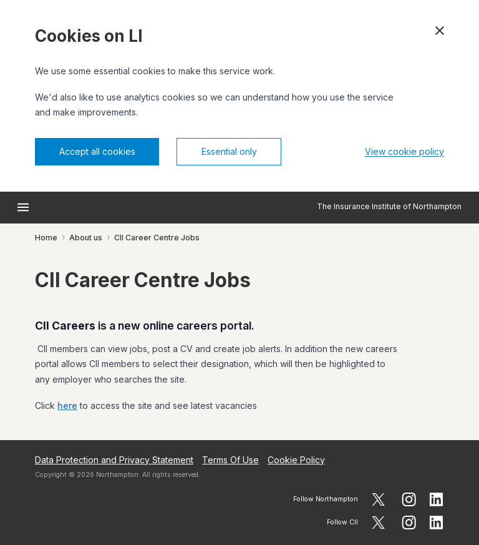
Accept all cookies (97, 151)
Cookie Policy (296, 459)
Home (46, 237)
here (67, 405)
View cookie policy (404, 151)
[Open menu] (23, 207)
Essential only (229, 151)
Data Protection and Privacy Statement (114, 459)
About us (85, 237)
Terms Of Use (230, 459)
